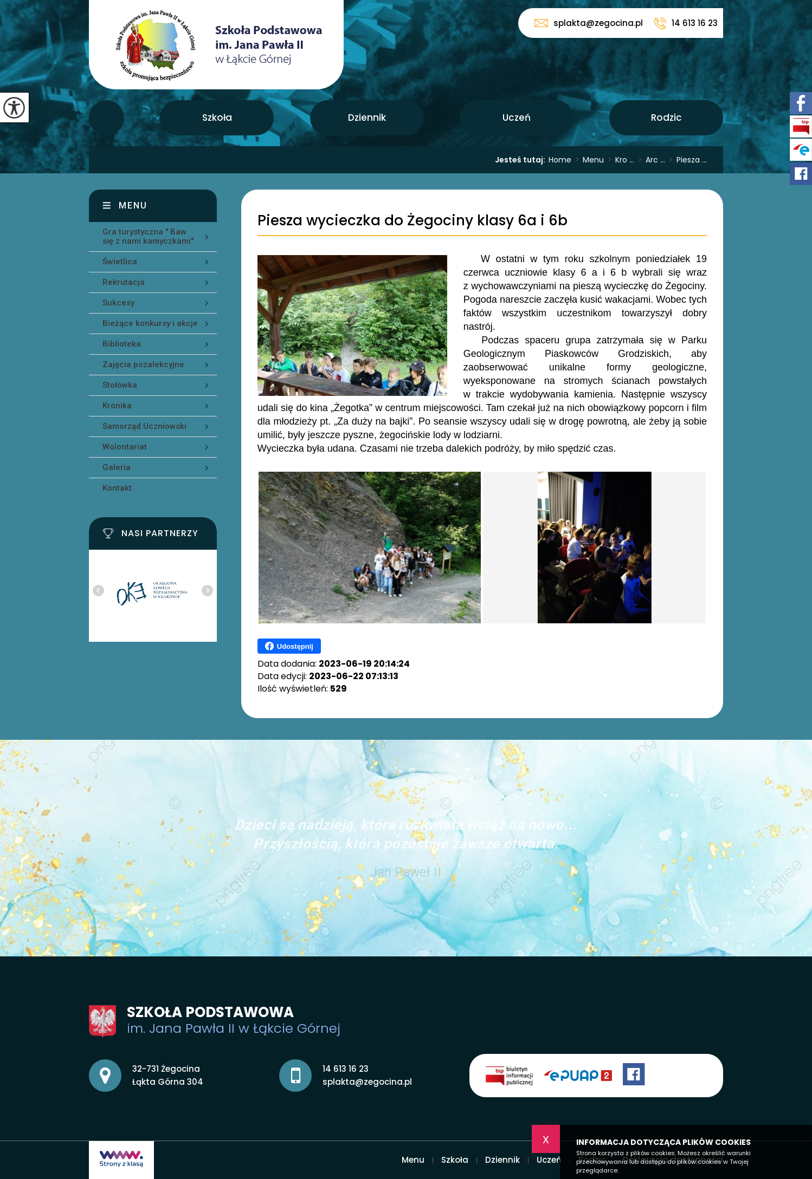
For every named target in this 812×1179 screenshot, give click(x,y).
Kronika (117, 406)
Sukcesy (118, 303)
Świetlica (119, 261)
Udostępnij (289, 646)
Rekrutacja (123, 282)
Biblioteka (121, 344)
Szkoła (217, 117)
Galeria (116, 467)
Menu (106, 117)
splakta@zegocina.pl (588, 23)
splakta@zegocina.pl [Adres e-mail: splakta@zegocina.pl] (367, 1081)
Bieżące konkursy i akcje (150, 323)
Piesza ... (686, 160)
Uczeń (516, 117)
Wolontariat (124, 447)
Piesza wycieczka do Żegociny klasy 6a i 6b (412, 220)
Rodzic (666, 117)
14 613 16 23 (686, 23)
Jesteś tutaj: (522, 160)
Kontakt (117, 488)
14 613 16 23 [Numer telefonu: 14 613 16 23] (346, 1068)
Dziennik (367, 117)
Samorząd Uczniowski (144, 426)
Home (560, 160)
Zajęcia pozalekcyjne (143, 364)
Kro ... (619, 160)
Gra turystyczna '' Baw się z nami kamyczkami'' (148, 236)
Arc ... (649, 160)
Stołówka (119, 385)
